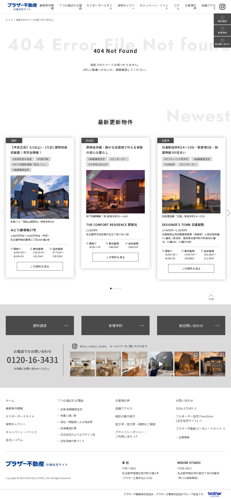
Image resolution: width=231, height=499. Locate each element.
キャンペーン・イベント (21, 432)
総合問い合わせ (191, 325)
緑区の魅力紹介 (125, 416)
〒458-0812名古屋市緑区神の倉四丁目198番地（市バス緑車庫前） (198, 473)
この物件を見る (39, 266)
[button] (111, 288)
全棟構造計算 (68, 428)
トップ (9, 19)
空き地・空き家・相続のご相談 (135, 424)
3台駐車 (170, 164)
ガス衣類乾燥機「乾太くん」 (30, 164)
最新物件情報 (14, 408)
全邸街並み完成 (23, 159)
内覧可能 (43, 159)
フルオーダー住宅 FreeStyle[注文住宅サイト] (194, 418)
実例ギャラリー (16, 424)
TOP (211, 299)
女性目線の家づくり (72, 441)
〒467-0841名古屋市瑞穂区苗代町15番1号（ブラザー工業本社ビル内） (140, 473)
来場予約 (115, 325)
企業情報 (184, 437)
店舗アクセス (123, 408)
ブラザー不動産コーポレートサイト (199, 428)
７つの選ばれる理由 (70, 400)
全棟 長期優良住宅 (71, 409)
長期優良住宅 (21, 170)
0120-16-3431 (32, 359)
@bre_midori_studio (93, 346)
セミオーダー (119, 159)
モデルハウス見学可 (177, 159)
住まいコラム (14, 440)
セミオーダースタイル (20, 416)
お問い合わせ (184, 400)
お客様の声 (122, 400)
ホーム (10, 400)
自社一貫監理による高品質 (76, 422)
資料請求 (40, 325)
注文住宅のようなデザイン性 (77, 434)
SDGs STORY (184, 408)
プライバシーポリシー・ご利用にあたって (131, 434)
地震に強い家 (68, 415)
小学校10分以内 (98, 164)
